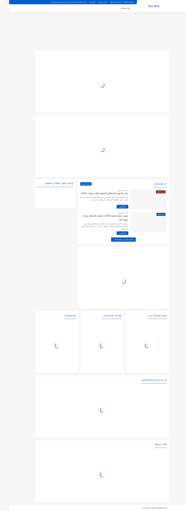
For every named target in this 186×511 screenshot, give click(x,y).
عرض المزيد (77, 184)
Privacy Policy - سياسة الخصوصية (112, 2)
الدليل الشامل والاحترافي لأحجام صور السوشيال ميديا (59, 2)
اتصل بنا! (83, 2)
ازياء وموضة (116, 8)
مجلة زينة (144, 5)
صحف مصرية (93, 2)
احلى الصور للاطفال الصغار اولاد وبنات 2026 (95, 193)
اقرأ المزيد (113, 207)
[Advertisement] (93, 32)
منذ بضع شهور (113, 190)
